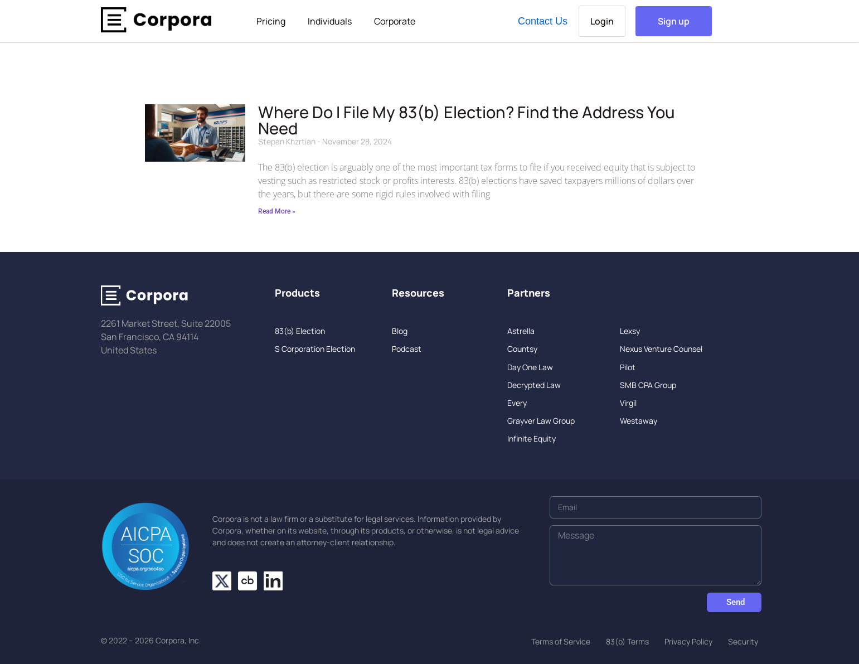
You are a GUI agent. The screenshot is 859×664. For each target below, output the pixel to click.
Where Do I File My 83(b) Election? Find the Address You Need (466, 120)
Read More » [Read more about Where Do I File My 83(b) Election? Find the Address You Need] (276, 211)
